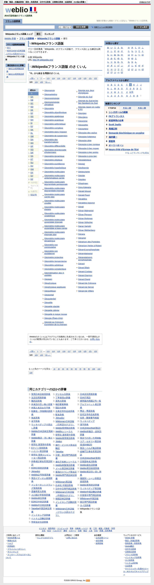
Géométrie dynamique (54, 156)
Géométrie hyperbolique (55, 168)
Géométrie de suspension (55, 136)
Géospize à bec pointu (88, 152)
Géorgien (82, 113)
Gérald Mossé (84, 191)
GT (32, 159)
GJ (32, 126)
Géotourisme (84, 172)
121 (90, 78)
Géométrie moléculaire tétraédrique (54, 239)
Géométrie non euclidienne (51, 252)
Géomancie (49, 90)
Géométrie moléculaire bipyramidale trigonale (54, 189)
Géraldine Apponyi (86, 203)
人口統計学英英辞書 (40, 495)
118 (74, 78)
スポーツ (72, 531)
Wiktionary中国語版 (89, 498)
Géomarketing (50, 94)
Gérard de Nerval (86, 287)
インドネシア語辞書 (40, 515)
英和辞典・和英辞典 (133, 543)
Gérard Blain (84, 267)
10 (54, 369)
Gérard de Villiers (86, 291)
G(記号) (34, 195)
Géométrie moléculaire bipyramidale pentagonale (56, 183)
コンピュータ (62, 528)
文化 (43, 531)
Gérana (81, 234)
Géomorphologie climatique (51, 103)
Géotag (81, 164)
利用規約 (11, 546)
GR (32, 153)
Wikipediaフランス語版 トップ (19, 34)
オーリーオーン (116, 145)
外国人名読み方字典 (40, 407)
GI (31, 123)
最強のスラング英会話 (66, 472)
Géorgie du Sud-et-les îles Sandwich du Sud (88, 102)
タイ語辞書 (85, 505)
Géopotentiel (50, 299)
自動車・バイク (81, 528)
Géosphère (83, 129)
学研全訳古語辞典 (39, 522)
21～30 (142, 108)
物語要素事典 (61, 404)
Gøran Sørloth (84, 226)
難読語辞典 (36, 401)
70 (80, 369)
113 (48, 78)
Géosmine (82, 121)
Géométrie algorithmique (55, 112)
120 (84, 78)
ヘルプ (10, 543)
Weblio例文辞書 (38, 498)
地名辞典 (35, 418)
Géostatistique (84, 160)
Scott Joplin (115, 124)
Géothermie (83, 168)
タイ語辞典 (129, 560)
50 (72, 369)
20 (59, 369)
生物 (80, 531)
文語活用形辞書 (38, 397)
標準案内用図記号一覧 (90, 401)
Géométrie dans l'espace (55, 132)
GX (32, 173)
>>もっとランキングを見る (137, 153)
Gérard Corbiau (85, 271)
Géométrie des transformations (51, 141)
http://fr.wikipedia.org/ (43, 60)
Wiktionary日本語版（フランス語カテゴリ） (64, 512)
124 (36, 82)
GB (32, 100)
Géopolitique (50, 291)
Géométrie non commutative (51, 246)
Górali (81, 207)
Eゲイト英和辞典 (39, 448)
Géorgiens (83, 117)
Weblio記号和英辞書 (41, 475)
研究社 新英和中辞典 (41, 444)
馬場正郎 (113, 129)
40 (67, 369)
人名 (90, 531)
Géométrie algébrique (54, 116)
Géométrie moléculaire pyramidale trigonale (54, 221)
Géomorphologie (51, 98)
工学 (95, 528)
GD (32, 107)
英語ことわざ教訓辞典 (90, 448)
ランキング (49, 34)
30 (63, 369)
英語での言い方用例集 (90, 438)
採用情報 (99, 543)
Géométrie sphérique (53, 265)
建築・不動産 (104, 528)
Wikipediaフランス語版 (48, 38)
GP (32, 146)
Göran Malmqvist (86, 210)
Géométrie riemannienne (55, 261)
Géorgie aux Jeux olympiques (86, 91)
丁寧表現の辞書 (62, 397)
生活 (49, 531)
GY (32, 176)
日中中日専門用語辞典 (66, 489)
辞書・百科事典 (106, 531)
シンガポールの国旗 (118, 112)
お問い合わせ (71, 538)
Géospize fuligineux (87, 136)
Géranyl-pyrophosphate (88, 249)
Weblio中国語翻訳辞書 (90, 492)
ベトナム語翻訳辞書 (40, 518)
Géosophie (83, 125)
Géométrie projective (53, 257)
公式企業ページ (102, 538)
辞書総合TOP (144, 2)
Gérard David (84, 279)
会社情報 (99, 541)
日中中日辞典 (45, 2)
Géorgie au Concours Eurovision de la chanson (55, 323)
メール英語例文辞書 (64, 468)
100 (93, 369)
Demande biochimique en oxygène (126, 133)
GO (32, 143)
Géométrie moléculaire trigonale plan (54, 233)
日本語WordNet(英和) (90, 458)
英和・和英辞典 (31, 2)
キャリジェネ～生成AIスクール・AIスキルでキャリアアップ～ (135, 571)
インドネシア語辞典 (133, 557)
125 (41, 82)
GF (32, 113)
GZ (32, 179)
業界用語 (51, 528)
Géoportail (49, 295)
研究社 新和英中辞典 (65, 435)
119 (79, 78)
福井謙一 (113, 137)
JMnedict (35, 471)
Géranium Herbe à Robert (90, 246)
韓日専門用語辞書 (88, 502)
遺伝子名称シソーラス (66, 461)
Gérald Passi (84, 195)
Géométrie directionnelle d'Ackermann (55, 151)
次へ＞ (48, 82)
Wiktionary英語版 (63, 482)
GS (32, 156)
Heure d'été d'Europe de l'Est (124, 149)
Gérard (81, 264)
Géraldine (82, 199)
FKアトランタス (116, 116)
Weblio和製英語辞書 (65, 465)
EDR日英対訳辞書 (39, 468)
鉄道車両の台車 (116, 120)
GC (32, 103)
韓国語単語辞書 (62, 498)
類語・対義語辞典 (16, 2)
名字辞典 (35, 421)
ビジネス (42, 528)
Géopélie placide (51, 306)
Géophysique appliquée (55, 287)
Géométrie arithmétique (55, 124)
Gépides (82, 179)
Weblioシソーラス (64, 431)
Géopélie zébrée (51, 310)
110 (98, 369)
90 (89, 369)
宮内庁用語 (85, 397)
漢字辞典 (84, 424)
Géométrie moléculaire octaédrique (54, 214)
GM (32, 136)
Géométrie (49, 108)
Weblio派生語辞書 (88, 465)
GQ (32, 150)
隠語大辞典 (60, 407)
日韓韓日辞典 (57, 2)
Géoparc (48, 279)
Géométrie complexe (53, 128)
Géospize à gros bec (87, 156)
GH (32, 120)
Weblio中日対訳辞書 (41, 505)
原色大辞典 (60, 401)
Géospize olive (84, 140)
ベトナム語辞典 (131, 563)
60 (76, 369)
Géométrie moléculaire (54, 172)
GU (32, 163)
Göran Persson (85, 214)
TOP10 (112, 108)
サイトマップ (13, 552)
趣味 (65, 531)
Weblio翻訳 (129, 546)
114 (53, 78)
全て (9, 47)
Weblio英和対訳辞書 (89, 485)
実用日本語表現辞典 (40, 394)
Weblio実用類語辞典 (65, 428)
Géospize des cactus (87, 133)
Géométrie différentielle (54, 146)
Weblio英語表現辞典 (89, 468)
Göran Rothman (85, 218)
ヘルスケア (57, 531)
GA (32, 97)
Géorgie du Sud (85, 97)
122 (95, 78)
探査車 (112, 141)
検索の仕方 (12, 541)
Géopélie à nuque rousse (55, 314)
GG (32, 116)
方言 (96, 531)
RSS (88, 580)
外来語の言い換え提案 (41, 404)
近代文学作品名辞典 (89, 414)
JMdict (58, 441)
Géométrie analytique (54, 120)
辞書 (6, 2)
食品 (85, 531)
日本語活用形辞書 (88, 394)
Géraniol (82, 238)
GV (32, 166)
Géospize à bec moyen (88, 148)
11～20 (127, 108)
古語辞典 (68, 2)
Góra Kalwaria (84, 187)
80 (85, 369)
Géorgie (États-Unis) (53, 318)
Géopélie (48, 302)
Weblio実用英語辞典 (65, 438)
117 (69, 78)
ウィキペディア (87, 421)
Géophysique (50, 283)
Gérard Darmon (85, 275)
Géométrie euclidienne (54, 164)
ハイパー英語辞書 (39, 451)
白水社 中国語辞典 (64, 485)
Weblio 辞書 (10, 38)
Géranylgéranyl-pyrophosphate (85, 258)
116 (63, 78)
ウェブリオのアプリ (45, 538)
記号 (131, 92)
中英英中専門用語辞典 (90, 495)
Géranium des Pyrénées (89, 242)
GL (32, 133)
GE (32, 110)
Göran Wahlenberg (86, 230)
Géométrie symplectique (55, 269)
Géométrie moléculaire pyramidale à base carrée (55, 227)
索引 (38, 34)
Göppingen (83, 183)
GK (32, 130)
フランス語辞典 (12, 21)
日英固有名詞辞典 (88, 461)
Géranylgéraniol (85, 253)
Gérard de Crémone (87, 283)
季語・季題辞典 (87, 411)
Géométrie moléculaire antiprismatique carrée (54, 176)
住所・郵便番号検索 (89, 418)
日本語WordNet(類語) (90, 428)
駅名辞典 (59, 414)
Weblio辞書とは (14, 538)
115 (58, 78)
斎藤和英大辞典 (38, 491)
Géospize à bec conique (89, 144)
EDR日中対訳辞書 (39, 501)
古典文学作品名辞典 (64, 411)
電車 (71, 528)
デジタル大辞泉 (62, 394)
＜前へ (32, 78)
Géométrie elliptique (53, 160)
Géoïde (81, 175)
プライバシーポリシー (17, 549)
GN (32, 140)
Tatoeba (59, 451)
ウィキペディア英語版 (90, 488)
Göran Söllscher (85, 222)
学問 (113, 528)
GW (32, 169)
